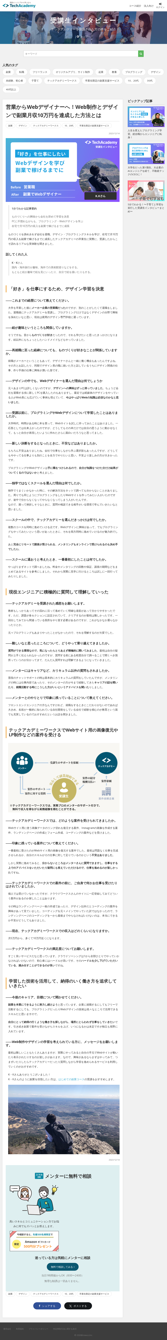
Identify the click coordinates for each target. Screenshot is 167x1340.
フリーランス (40, 72)
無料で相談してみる (63, 1266)
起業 (101, 72)
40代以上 (11, 89)
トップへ (83, 36)
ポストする (78, 1305)
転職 (21, 72)
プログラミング (133, 72)
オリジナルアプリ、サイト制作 (73, 72)
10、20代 (133, 80)
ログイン (160, 5)
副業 (8, 72)
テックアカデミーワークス (62, 80)
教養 (114, 72)
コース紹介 (135, 5)
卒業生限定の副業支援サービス (102, 80)
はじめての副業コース (71, 1079)
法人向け (149, 5)
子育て (35, 80)
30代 (149, 80)
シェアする (47, 1305)
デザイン (156, 72)
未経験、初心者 (14, 80)
